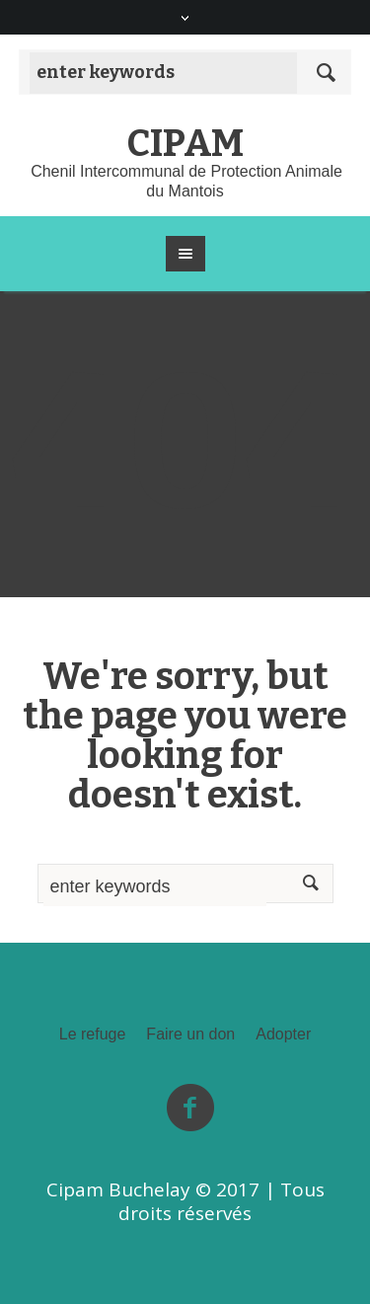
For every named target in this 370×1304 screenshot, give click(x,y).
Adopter (283, 1034)
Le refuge (92, 1034)
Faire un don (190, 1034)
